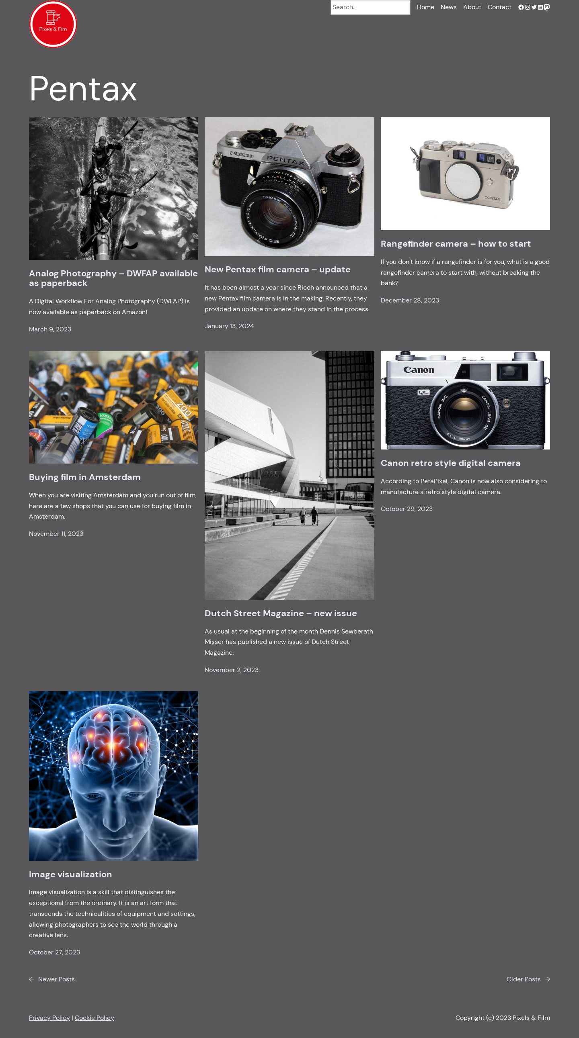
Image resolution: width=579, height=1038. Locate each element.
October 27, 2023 (54, 952)
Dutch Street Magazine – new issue (281, 613)
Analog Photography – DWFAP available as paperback (113, 278)
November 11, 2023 (56, 533)
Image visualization (70, 874)
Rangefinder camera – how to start (456, 244)
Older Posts (528, 979)
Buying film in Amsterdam (85, 477)
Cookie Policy (94, 1017)
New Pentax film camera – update (278, 269)
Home (425, 7)
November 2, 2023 (232, 670)
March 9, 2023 (50, 329)
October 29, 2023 (407, 509)
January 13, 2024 (229, 326)
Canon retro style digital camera (451, 463)
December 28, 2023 (410, 300)
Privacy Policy (49, 1017)
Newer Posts (52, 979)
